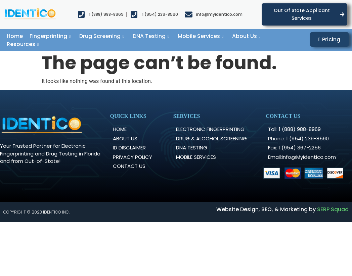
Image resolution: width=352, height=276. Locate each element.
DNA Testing (151, 36)
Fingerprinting (50, 36)
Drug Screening (101, 36)
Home (15, 36)
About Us (246, 36)
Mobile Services (200, 36)
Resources (23, 44)
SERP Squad (333, 209)
